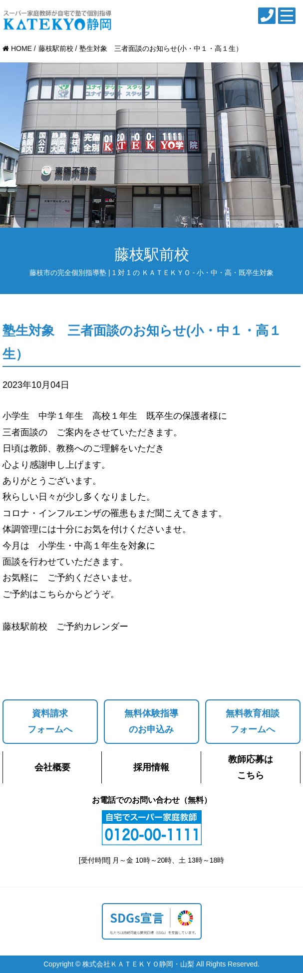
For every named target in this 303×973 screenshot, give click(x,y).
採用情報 (151, 767)
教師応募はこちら (250, 767)
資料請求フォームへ (49, 721)
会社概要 (52, 767)
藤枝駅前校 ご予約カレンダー (65, 627)
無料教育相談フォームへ (253, 721)
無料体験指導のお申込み (151, 721)
